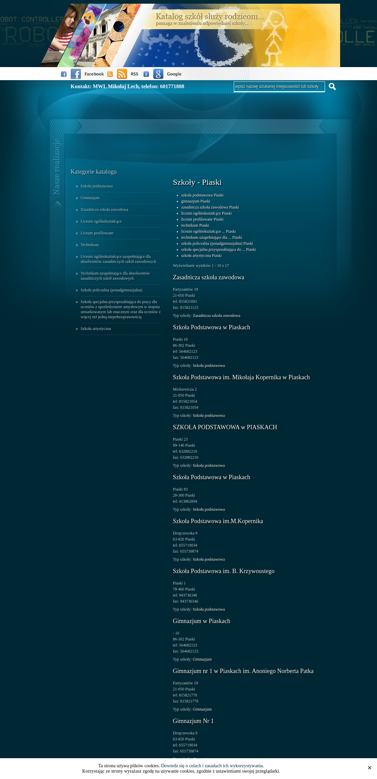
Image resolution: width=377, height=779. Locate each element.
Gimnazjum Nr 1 (193, 721)
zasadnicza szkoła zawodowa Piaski (210, 207)
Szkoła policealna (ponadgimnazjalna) (112, 290)
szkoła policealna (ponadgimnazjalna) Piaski (217, 243)
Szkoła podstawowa (97, 186)
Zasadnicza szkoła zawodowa (104, 209)
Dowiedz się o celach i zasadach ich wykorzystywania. (212, 765)
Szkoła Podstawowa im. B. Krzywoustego (224, 571)
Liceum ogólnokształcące (101, 221)
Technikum (90, 244)
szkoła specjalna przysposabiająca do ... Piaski (218, 249)
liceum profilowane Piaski (202, 219)
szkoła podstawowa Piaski (202, 195)
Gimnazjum (90, 198)
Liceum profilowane (97, 233)
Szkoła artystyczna (96, 328)
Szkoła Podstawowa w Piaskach (211, 327)
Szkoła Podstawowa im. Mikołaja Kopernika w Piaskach (241, 377)
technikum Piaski (195, 225)
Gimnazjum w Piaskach (201, 621)
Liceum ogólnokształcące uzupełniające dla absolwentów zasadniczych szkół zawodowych (118, 259)
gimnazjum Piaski (195, 201)
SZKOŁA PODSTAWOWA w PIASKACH (225, 427)
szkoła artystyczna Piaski (201, 255)
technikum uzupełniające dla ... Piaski (212, 237)
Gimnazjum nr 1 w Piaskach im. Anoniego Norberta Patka (243, 671)
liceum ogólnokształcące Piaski (206, 213)
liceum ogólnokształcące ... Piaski (208, 231)
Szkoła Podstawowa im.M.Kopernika (218, 521)
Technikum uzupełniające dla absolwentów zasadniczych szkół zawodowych (115, 276)
